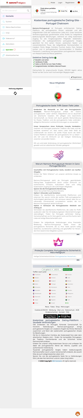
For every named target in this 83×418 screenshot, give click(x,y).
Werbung (52, 366)
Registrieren (69, 3)
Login (60, 3)
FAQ (67, 368)
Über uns (60, 366)
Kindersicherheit (51, 368)
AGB (77, 366)
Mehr (78, 89)
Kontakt (62, 368)
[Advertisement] (57, 11)
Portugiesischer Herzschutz (65, 256)
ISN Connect (57, 417)
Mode (51, 3)
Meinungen (65, 363)
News (47, 363)
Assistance (77, 413)
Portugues (15, 2)
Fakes (52, 363)
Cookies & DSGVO (41, 366)
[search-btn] (28, 11)
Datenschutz (69, 366)
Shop (58, 363)
